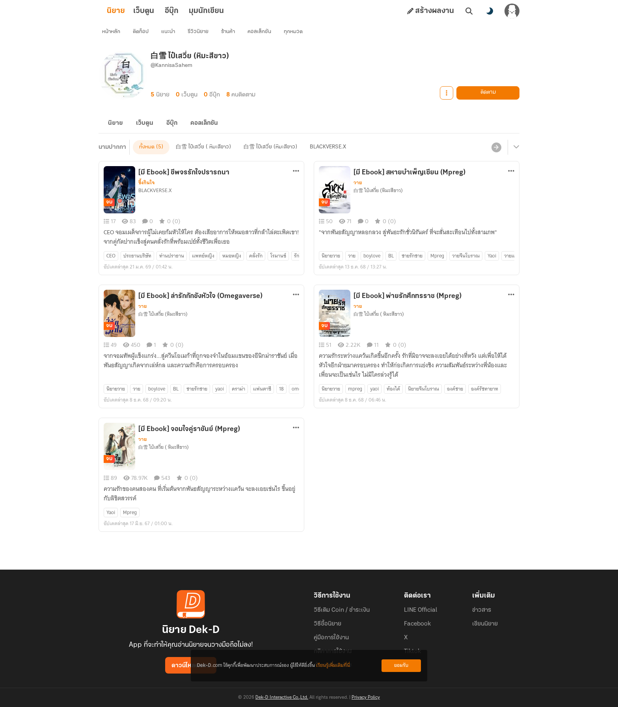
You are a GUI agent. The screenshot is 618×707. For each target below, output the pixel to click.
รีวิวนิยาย (200, 34)
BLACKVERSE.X (328, 156)
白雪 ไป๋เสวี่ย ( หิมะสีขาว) (203, 156)
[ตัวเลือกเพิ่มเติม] (296, 180)
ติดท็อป (143, 34)
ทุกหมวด (296, 34)
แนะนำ (171, 34)
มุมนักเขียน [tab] (218, 11)
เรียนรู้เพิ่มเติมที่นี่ (333, 665)
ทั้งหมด (146, 156)
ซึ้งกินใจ (146, 192)
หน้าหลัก (114, 34)
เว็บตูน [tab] (156, 11)
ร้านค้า (231, 34)
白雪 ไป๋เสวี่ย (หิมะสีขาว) (270, 156)
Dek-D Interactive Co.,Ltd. (281, 697)
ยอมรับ (401, 665)
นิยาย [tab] (128, 11)
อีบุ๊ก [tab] (184, 11)
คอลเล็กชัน (262, 34)
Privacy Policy (366, 697)
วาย (358, 192)
